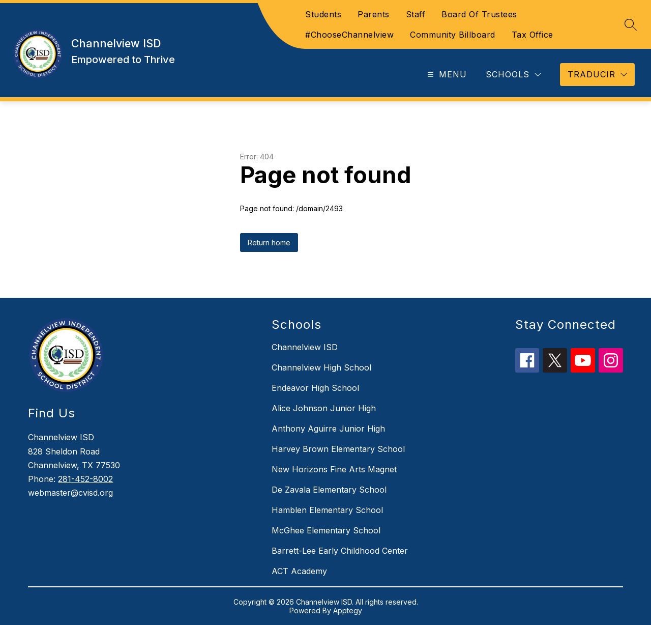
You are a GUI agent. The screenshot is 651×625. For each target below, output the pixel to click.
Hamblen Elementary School (327, 510)
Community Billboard (452, 35)
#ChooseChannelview (349, 35)
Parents (374, 14)
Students (323, 14)
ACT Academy (299, 571)
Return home (269, 242)
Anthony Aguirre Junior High (328, 428)
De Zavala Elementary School (329, 490)
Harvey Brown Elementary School (338, 449)
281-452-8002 (85, 479)
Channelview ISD (305, 347)
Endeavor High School (315, 388)
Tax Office (532, 35)
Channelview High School (321, 367)
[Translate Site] (597, 74)
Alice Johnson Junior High (324, 408)
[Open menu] (446, 74)
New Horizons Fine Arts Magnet (334, 469)
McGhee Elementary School (326, 530)
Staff (416, 14)
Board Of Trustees (479, 14)
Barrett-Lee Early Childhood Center (340, 551)
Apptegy (347, 610)
